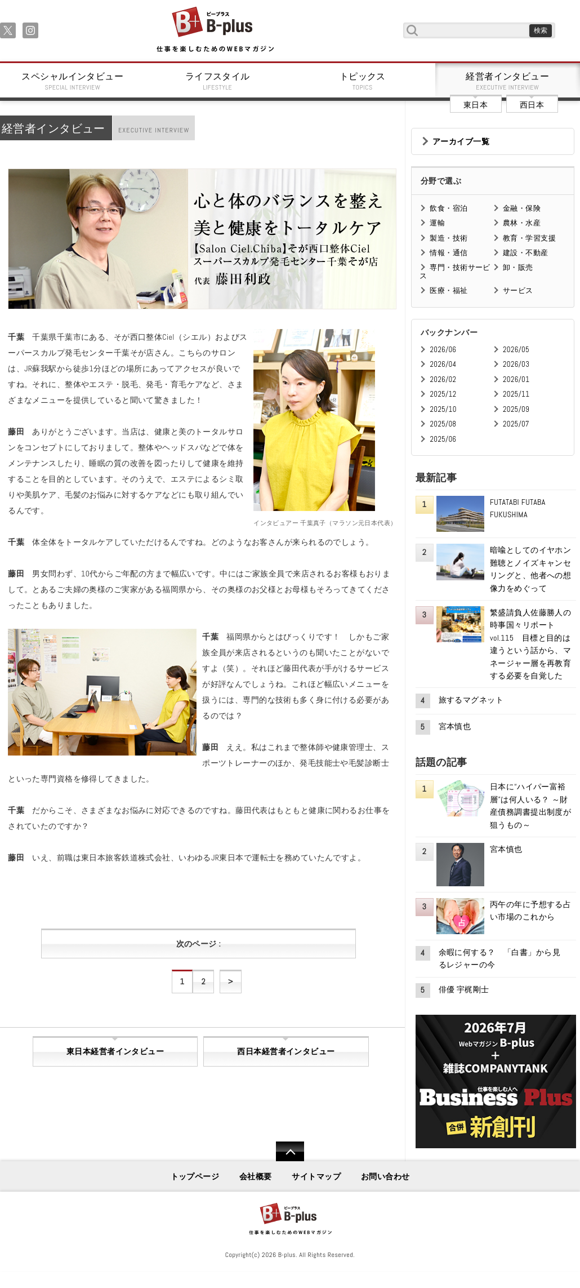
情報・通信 (448, 252)
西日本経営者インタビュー (285, 1051)
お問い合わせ (385, 1176)
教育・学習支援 (529, 238)
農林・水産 (522, 223)
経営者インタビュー (508, 81)
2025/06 (443, 439)
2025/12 (443, 394)
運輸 (437, 223)
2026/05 (516, 349)
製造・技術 (448, 238)
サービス (518, 290)
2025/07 (516, 424)
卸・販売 (518, 267)
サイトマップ (316, 1176)
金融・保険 (522, 208)
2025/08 (443, 424)
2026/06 (443, 349)
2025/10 (443, 409)
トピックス (362, 81)
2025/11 (516, 394)
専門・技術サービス (455, 271)
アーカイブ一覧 (460, 141)
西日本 (532, 105)
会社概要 (255, 1176)
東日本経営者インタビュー (115, 1051)
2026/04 (443, 364)
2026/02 (443, 379)
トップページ (195, 1176)
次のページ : (198, 944)
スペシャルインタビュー (72, 81)
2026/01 (516, 379)
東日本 (475, 105)
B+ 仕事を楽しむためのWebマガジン (215, 30)
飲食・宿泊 (448, 208)
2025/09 (516, 409)
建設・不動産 (525, 252)
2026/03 (516, 364)
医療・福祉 (448, 290)
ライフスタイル (218, 81)
